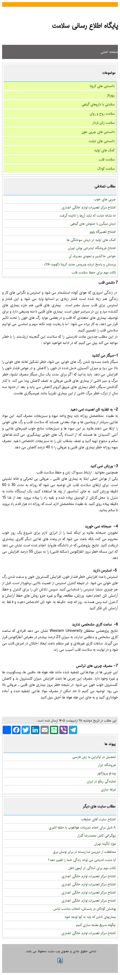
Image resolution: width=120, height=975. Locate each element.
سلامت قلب (107, 159)
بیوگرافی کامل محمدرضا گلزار (96, 835)
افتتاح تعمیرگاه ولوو (103, 232)
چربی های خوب (105, 199)
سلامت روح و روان (102, 113)
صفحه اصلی (109, 52)
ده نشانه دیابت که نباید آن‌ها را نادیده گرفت (88, 215)
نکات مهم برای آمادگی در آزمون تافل (92, 868)
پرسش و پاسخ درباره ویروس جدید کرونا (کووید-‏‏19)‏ (80, 264)
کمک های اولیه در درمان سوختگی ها (91, 240)
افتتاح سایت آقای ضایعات (98, 819)
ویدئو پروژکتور (106, 773)
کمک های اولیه (104, 150)
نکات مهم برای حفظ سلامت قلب (94, 272)
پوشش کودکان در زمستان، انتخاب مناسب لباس (84, 909)
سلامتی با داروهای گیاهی (98, 104)
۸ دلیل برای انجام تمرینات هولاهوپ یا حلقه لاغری (82, 827)
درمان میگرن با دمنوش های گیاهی (93, 224)
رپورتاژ (111, 95)
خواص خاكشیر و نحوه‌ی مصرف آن (92, 256)
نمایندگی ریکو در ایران (101, 781)
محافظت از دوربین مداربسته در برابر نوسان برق (84, 852)
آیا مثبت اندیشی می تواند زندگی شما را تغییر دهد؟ (82, 860)
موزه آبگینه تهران (105, 844)
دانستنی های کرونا (102, 86)
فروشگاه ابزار (107, 765)
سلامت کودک (106, 168)
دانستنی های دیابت (102, 141)
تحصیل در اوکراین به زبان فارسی (94, 757)
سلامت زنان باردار (103, 123)
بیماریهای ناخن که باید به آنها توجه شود (90, 917)
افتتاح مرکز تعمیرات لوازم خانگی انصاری (88, 207)
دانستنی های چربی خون (98, 132)
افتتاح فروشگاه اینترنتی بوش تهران (92, 248)
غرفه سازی (108, 789)
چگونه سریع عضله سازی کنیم (96, 925)
